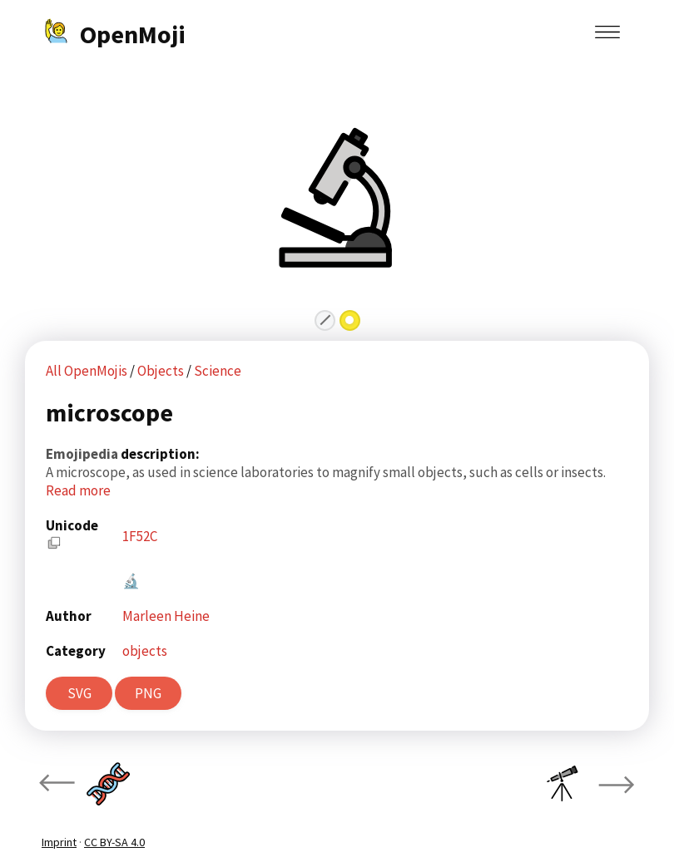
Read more (78, 490)
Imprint (59, 842)
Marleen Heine (166, 616)
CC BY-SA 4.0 (114, 842)
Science (217, 371)
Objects (161, 371)
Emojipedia (83, 454)
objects (144, 651)
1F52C (139, 536)
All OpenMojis (86, 371)
